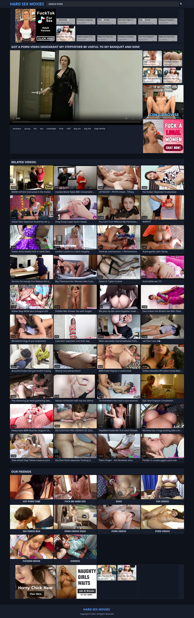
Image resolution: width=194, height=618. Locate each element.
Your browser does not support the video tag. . (76, 87)
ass (41, 128)
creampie (51, 128)
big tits (87, 128)
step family (99, 128)
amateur (17, 128)
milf (69, 128)
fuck (61, 128)
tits (35, 128)
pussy (27, 128)
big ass (77, 128)
